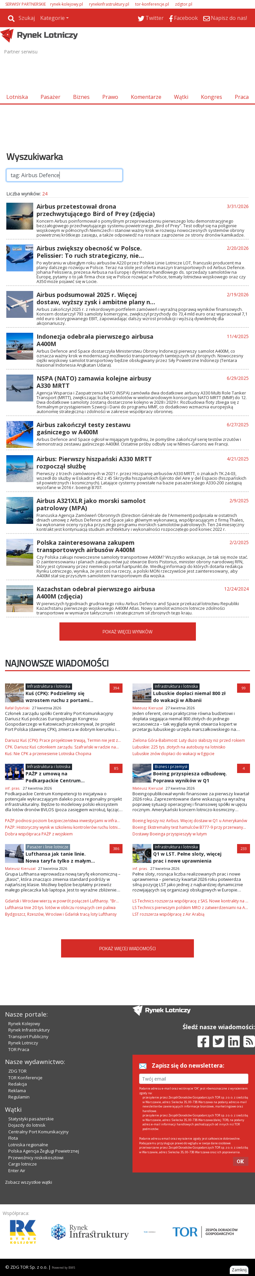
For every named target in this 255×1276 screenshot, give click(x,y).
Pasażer (50, 97)
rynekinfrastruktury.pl (109, 4)
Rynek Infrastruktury (29, 1030)
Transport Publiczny (28, 1036)
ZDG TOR (17, 1071)
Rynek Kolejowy (24, 1024)
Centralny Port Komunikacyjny (38, 1132)
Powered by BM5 (63, 1267)
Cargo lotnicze (22, 1164)
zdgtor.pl (183, 4)
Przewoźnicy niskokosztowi (35, 1158)
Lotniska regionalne (28, 1145)
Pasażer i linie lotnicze (47, 847)
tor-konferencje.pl (152, 4)
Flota (13, 1138)
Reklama (17, 1091)
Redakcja (17, 1084)
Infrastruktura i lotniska (48, 686)
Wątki (181, 97)
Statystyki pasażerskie (31, 1119)
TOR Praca (18, 1049)
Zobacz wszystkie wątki (28, 1182)
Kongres (211, 97)
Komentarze (146, 97)
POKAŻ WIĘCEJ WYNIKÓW (127, 631)
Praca (242, 97)
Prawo (110, 97)
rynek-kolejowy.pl (66, 4)
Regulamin (19, 1097)
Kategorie (52, 18)
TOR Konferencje (25, 1078)
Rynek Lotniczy (23, 1043)
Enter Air (16, 1170)
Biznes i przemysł (171, 766)
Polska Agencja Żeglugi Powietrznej (43, 1151)
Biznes (81, 97)
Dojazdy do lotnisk (26, 1125)
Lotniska (17, 97)
